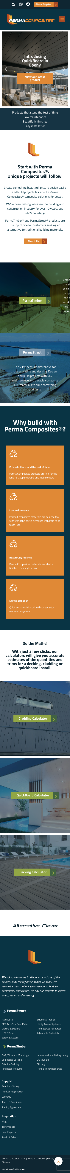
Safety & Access (10, 1037)
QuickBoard (43, 1060)
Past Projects (9, 1132)
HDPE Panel (8, 1033)
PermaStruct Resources (49, 1028)
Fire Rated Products (12, 1069)
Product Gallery (10, 1137)
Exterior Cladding (10, 1064)
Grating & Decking (11, 1028)
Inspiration (9, 1116)
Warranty (6, 1097)
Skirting (41, 1064)
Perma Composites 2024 (14, 1158)
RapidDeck (7, 1019)
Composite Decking (12, 1060)
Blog (4, 1121)
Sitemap (6, 1162)
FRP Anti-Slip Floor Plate (15, 1024)
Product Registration (12, 1091)
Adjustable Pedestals (48, 1033)
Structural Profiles (46, 1019)
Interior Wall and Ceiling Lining (52, 1055)
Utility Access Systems (48, 1024)
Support (7, 1081)
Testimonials (8, 1127)
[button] (13, 4)
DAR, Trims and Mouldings (15, 1055)
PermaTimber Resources (49, 1069)
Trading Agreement (12, 1107)
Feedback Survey (10, 1086)
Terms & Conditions (12, 1102)
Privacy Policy (53, 1158)
